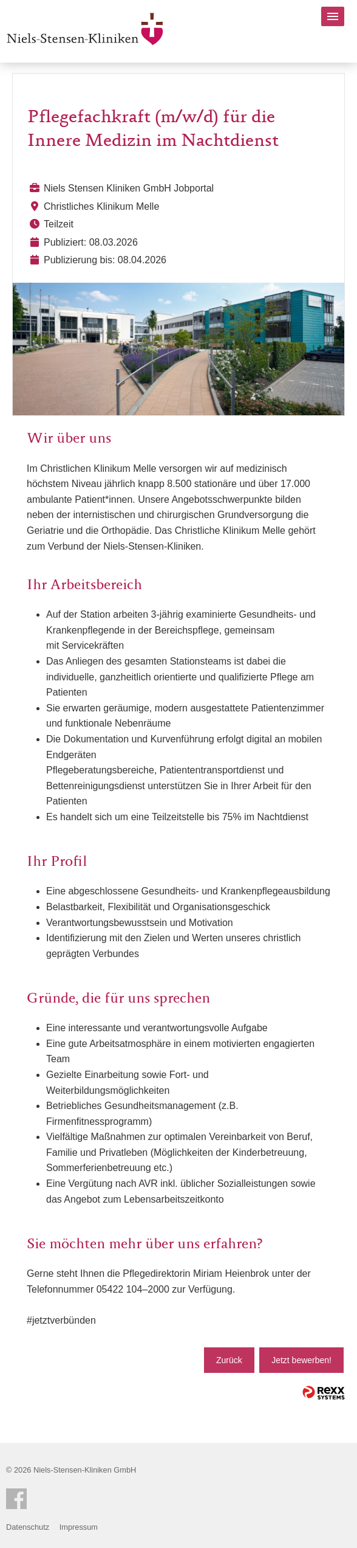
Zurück (229, 1360)
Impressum (78, 1527)
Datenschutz (27, 1527)
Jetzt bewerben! (301, 1360)
